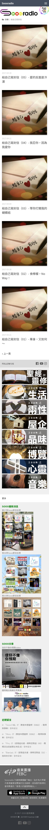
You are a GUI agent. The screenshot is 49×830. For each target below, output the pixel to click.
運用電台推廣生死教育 (12, 690)
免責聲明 (42, 797)
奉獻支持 (15, 797)
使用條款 (33, 797)
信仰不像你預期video (11, 647)
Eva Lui (9, 752)
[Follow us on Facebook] (37, 363)
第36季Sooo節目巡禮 (11, 553)
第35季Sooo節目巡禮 (11, 595)
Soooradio (8, 3)
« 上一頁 (6, 353)
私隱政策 (24, 797)
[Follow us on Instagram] (45, 363)
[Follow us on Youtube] (41, 363)
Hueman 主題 (33, 817)
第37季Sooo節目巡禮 (11, 510)
